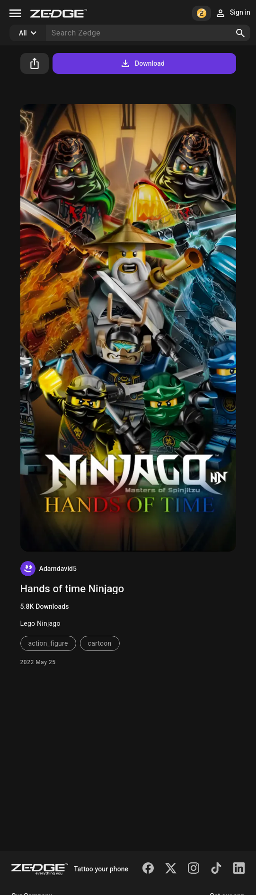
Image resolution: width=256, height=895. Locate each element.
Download (142, 63)
